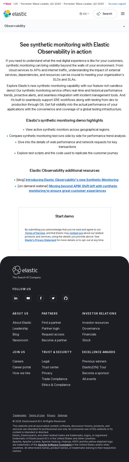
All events (89, 379)
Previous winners (94, 361)
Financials (89, 334)
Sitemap (62, 415)
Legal (45, 361)
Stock (86, 340)
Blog (16, 334)
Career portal (22, 367)
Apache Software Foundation (55, 444)
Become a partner (54, 340)
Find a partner (51, 322)
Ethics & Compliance (56, 385)
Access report (117, 3)
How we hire (21, 373)
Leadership (20, 328)
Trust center (50, 367)
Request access (53, 334)
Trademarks (19, 415)
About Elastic (22, 322)
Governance (91, 328)
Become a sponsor (95, 373)
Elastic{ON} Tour (94, 367)
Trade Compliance (54, 379)
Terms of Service (35, 233)
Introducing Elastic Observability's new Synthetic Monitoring (72, 180)
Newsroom (20, 340)
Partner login (51, 328)
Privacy (47, 373)
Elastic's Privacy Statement (40, 240)
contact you (76, 233)
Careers (18, 361)
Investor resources (95, 322)
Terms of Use (37, 415)
